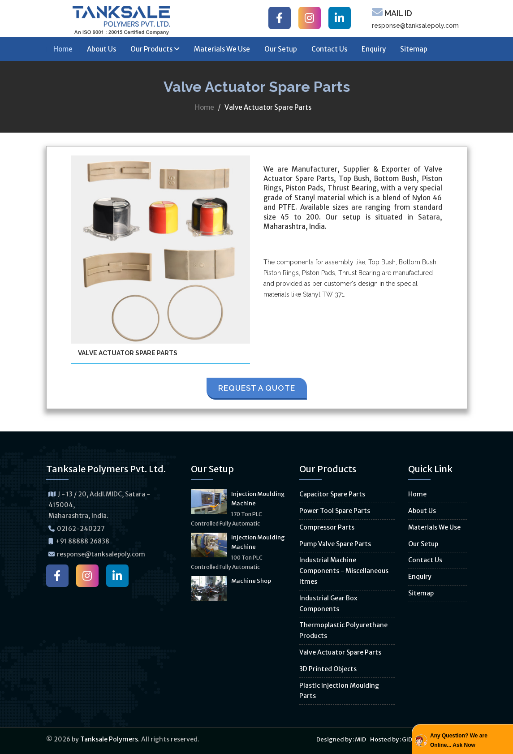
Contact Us (329, 49)
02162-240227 (81, 529)
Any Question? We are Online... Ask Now (458, 740)
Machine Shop (251, 581)
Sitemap (413, 49)
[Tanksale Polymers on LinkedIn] (339, 18)
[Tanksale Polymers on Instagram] (309, 18)
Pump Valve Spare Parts (335, 544)
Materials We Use (222, 49)
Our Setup (280, 49)
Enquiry (374, 49)
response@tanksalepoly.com (415, 25)
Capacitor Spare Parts (332, 494)
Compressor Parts (326, 527)
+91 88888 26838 (82, 541)
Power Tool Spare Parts (334, 511)
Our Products (155, 49)
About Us (101, 49)
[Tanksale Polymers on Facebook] (279, 18)
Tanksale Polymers (109, 739)
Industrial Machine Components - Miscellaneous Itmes (343, 571)
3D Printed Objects (328, 669)
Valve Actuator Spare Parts (340, 652)
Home (63, 49)
